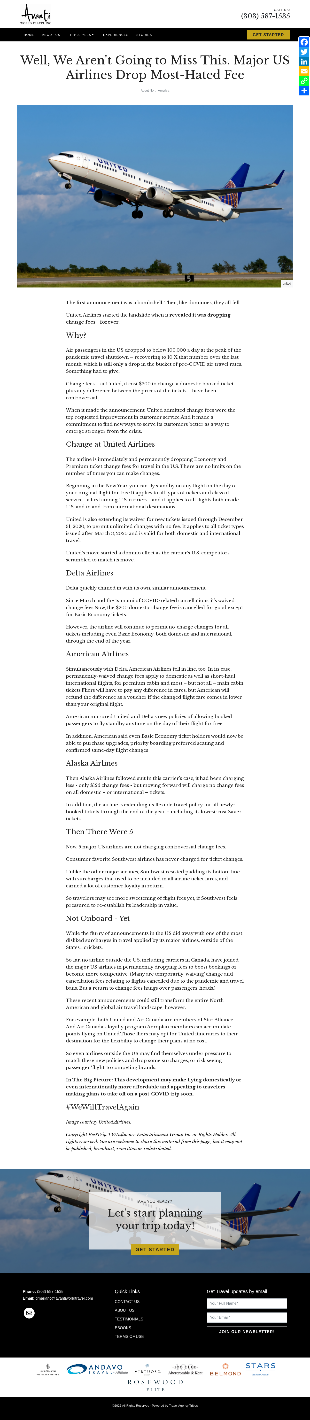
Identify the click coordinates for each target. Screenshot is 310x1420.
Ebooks (123, 1328)
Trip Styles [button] (79, 35)
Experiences (116, 35)
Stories (144, 35)
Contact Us (127, 1302)
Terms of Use (129, 1337)
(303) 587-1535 (265, 16)
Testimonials (129, 1319)
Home (29, 35)
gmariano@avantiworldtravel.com (64, 1298)
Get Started (268, 35)
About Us (51, 35)
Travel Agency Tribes (183, 1405)
